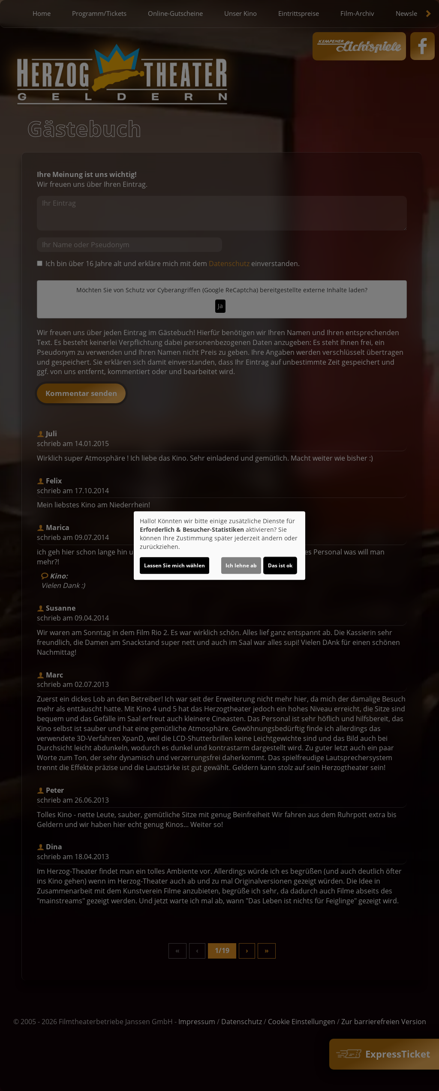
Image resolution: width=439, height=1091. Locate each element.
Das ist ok (280, 565)
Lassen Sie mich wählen (174, 565)
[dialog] (219, 545)
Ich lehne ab (241, 565)
